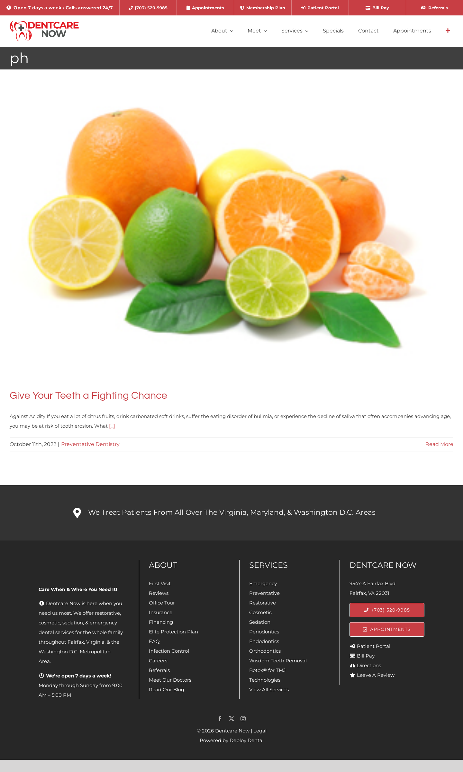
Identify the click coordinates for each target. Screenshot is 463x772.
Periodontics (264, 632)
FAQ (154, 641)
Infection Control (169, 651)
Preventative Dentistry (90, 444)
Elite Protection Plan (173, 632)
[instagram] (243, 718)
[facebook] (219, 718)
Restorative (262, 603)
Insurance (160, 612)
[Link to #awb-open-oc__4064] (448, 31)
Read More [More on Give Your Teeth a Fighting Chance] (439, 444)
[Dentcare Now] (44, 23)
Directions (369, 665)
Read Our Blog (166, 689)
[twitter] (231, 718)
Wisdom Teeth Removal (278, 661)
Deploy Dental (247, 740)
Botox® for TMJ (267, 670)
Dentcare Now (232, 731)
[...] (112, 426)
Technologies (264, 680)
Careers (158, 661)
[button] (231, 512)
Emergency (263, 583)
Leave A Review (376, 675)
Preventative (264, 593)
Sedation (259, 622)
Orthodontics (265, 651)
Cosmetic (260, 612)
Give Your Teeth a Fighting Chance (88, 395)
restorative (107, 613)
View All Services (269, 689)
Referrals (159, 670)
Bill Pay (366, 656)
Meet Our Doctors (170, 680)
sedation (72, 623)
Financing (161, 622)
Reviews (158, 593)
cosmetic (49, 623)
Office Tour (162, 603)
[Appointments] (387, 629)
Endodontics (264, 641)
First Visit (160, 583)
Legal (260, 731)
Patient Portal (373, 646)
